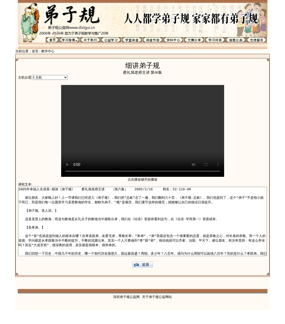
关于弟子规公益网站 (157, 311)
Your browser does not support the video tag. (142, 131)
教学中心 (32, 51)
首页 (20, 51)
